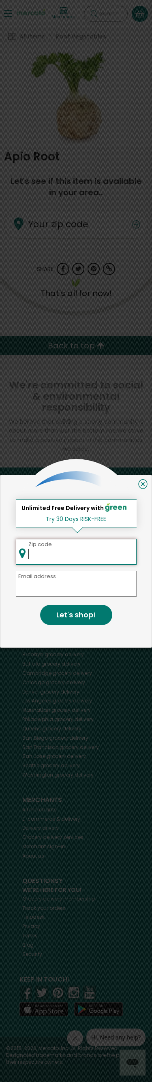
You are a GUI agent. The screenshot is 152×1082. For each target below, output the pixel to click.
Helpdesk (33, 916)
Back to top (76, 345)
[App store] (43, 1009)
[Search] (106, 14)
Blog (28, 944)
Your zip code (58, 224)
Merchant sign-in (43, 846)
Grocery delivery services (52, 837)
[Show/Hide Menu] (8, 13)
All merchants (39, 809)
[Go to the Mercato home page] (31, 11)
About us (33, 855)
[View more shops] (63, 13)
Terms (30, 935)
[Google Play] (98, 1009)
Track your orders (43, 908)
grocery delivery (54, 617)
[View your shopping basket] (140, 14)
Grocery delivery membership (58, 898)
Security (32, 954)
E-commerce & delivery (51, 818)
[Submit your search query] (94, 14)
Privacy (31, 926)
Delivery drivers (40, 827)
